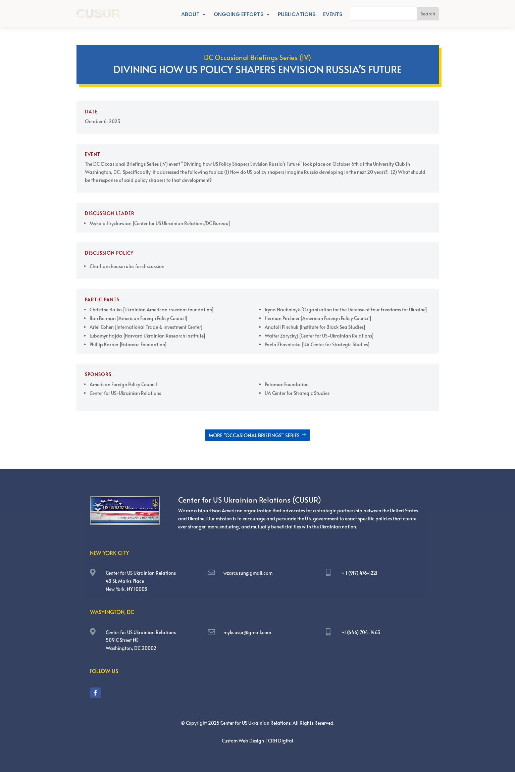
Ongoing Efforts (239, 15)
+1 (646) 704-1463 (361, 632)
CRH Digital (280, 740)
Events (333, 15)
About (190, 15)
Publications (297, 15)
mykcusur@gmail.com (247, 632)
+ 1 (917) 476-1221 (359, 573)
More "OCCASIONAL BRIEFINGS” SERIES (254, 435)
